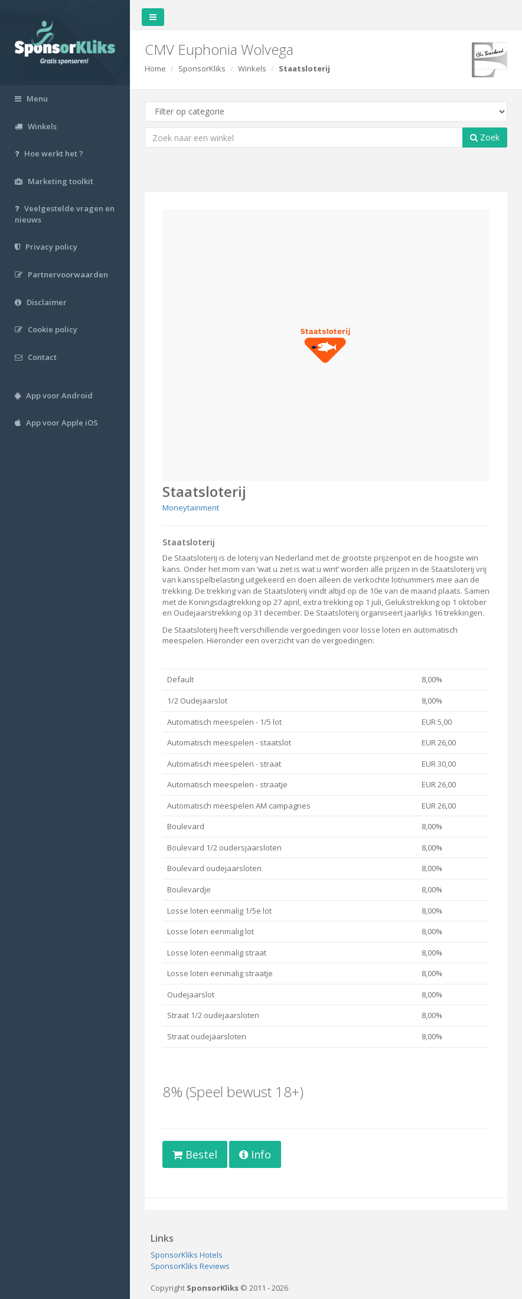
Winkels (252, 68)
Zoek (485, 137)
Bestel (194, 1154)
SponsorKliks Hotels (187, 1254)
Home (155, 68)
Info (255, 1154)
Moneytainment (190, 507)
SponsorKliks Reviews (190, 1266)
